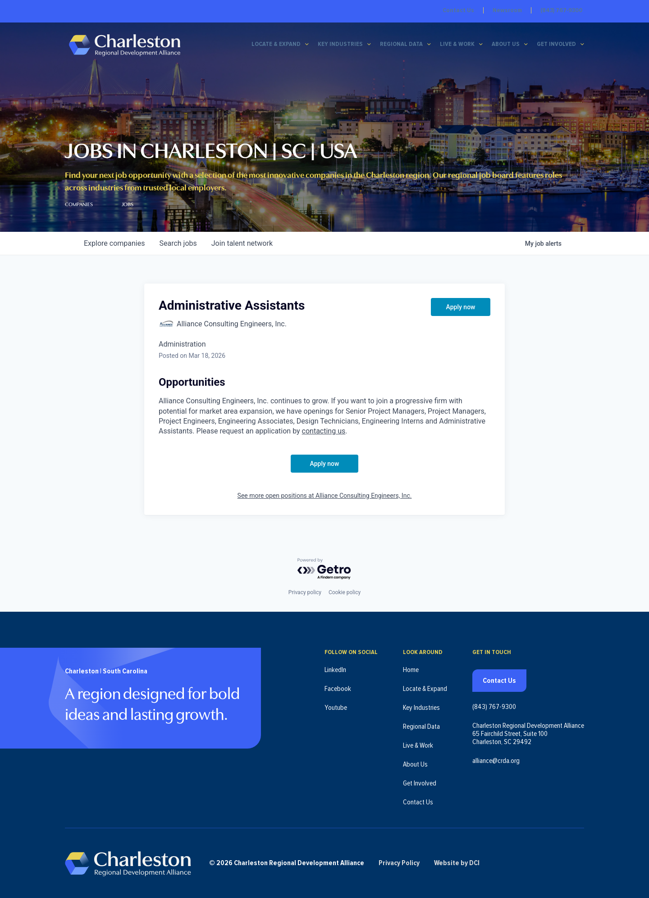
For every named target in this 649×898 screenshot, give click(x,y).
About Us (506, 44)
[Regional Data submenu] (429, 44)
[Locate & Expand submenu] (307, 44)
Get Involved (556, 44)
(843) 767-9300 (561, 10)
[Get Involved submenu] (582, 44)
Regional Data (401, 44)
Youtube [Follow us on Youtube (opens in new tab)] (335, 707)
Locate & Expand (276, 44)
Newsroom (507, 10)
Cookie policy (345, 592)
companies (114, 243)
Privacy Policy (399, 862)
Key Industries (340, 44)
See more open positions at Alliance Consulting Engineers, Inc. (325, 495)
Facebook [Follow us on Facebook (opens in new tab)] (337, 688)
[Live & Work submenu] (481, 44)
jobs (178, 243)
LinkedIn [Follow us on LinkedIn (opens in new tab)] (335, 669)
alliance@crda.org (496, 760)
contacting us (324, 431)
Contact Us (458, 10)
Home (411, 669)
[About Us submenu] (526, 44)
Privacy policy (304, 592)
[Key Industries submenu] (369, 44)
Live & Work (457, 44)
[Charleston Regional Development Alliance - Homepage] (124, 45)
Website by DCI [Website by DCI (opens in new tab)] (457, 862)
